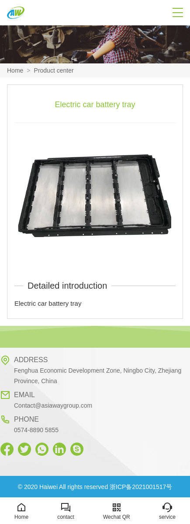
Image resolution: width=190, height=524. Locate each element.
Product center (54, 70)
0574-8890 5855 (36, 429)
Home (15, 70)
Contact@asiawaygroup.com (53, 405)
